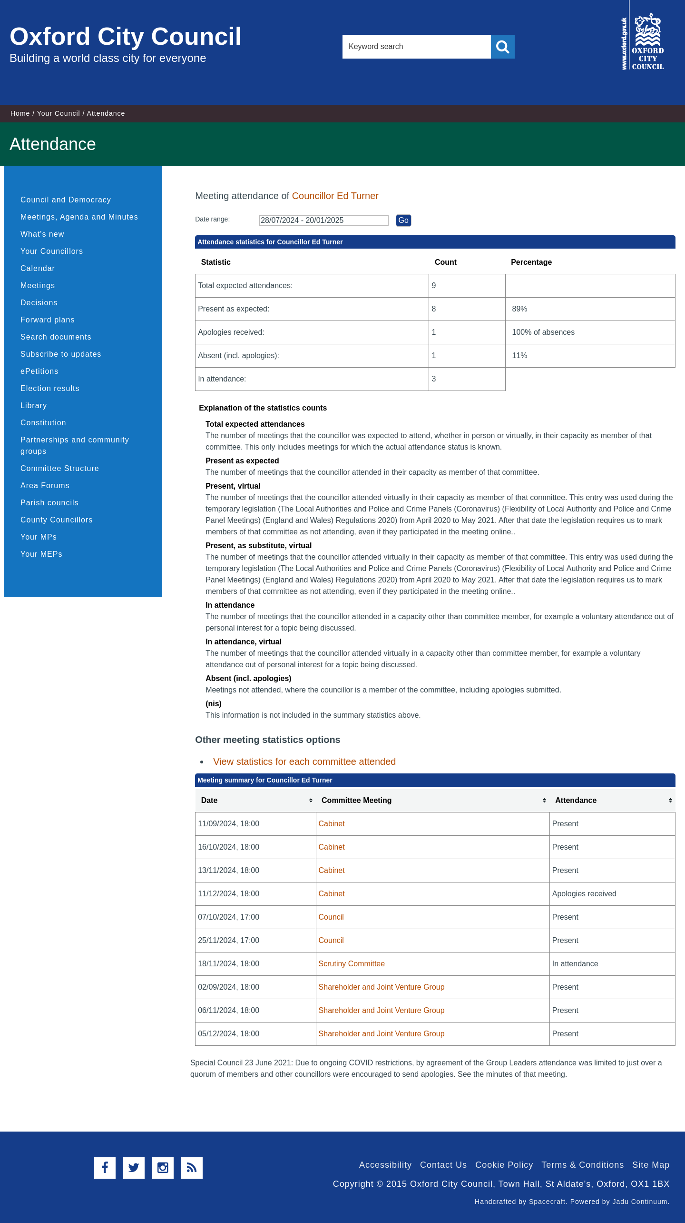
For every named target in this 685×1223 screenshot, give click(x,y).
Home (20, 113)
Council (331, 917)
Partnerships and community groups (74, 445)
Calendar (37, 268)
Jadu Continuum (639, 1201)
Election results (50, 388)
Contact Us (443, 1165)
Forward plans (47, 320)
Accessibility (385, 1165)
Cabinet (332, 824)
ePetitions (39, 371)
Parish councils (49, 503)
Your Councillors (51, 251)
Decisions (39, 303)
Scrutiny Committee (352, 964)
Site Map (651, 1165)
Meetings (37, 285)
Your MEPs (41, 554)
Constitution (43, 423)
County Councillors (56, 520)
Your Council (58, 113)
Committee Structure (59, 468)
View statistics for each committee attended (304, 761)
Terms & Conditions (582, 1165)
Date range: (212, 219)
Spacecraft (547, 1201)
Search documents (55, 337)
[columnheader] (256, 800)
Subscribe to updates (60, 354)
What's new (42, 234)
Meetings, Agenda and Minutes (79, 217)
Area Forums (44, 485)
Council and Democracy (65, 200)
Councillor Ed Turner (335, 195)
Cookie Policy (504, 1165)
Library (33, 405)
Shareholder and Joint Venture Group (382, 987)
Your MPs (38, 537)
